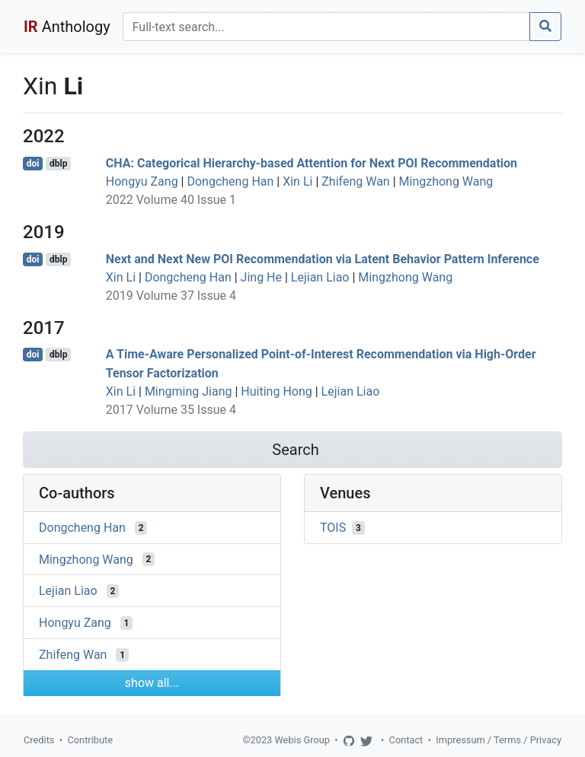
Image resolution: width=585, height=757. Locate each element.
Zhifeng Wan (355, 181)
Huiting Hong (276, 391)
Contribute (90, 740)
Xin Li (297, 181)
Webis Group (302, 740)
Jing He (261, 277)
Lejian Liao (320, 277)
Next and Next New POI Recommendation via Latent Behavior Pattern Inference (322, 259)
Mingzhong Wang (446, 181)
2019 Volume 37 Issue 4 (171, 295)
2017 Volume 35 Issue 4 (171, 409)
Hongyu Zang (142, 181)
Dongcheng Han (230, 181)
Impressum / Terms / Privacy (498, 740)
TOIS (333, 527)
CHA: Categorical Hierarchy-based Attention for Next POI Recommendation (311, 163)
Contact (406, 740)
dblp (58, 163)
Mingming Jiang (188, 391)
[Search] (326, 26)
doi (33, 163)
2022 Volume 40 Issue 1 (171, 199)
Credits (39, 740)
